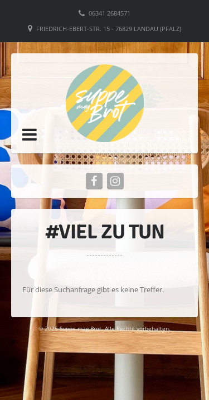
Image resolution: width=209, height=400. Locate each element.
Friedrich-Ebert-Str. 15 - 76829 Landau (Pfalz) (108, 28)
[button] (29, 134)
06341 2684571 (109, 13)
